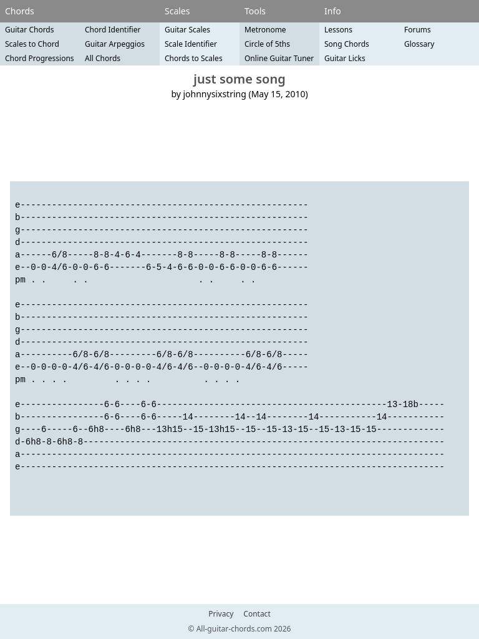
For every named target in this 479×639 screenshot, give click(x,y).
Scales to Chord (32, 44)
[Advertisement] (239, 141)
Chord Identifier (113, 29)
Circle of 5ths (267, 44)
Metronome (265, 29)
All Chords (102, 58)
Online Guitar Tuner (279, 58)
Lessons (338, 29)
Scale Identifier (191, 44)
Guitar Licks (344, 58)
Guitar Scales (187, 29)
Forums (417, 29)
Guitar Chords (29, 29)
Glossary (419, 44)
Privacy (220, 614)
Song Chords (346, 44)
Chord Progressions (39, 58)
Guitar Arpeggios (115, 44)
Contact (256, 614)
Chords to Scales (194, 58)
